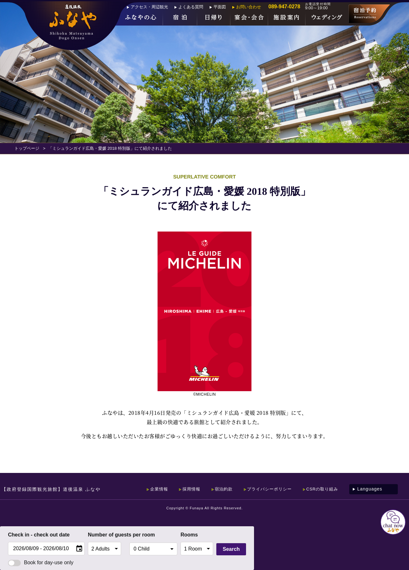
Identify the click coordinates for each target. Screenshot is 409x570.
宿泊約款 (215, 488)
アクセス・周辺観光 (149, 6)
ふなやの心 (141, 18)
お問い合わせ (248, 6)
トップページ (26, 148)
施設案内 (286, 18)
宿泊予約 (369, 13)
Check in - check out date (39, 534)
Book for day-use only (40, 562)
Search (231, 549)
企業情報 (145, 488)
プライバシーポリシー (264, 488)
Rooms (189, 534)
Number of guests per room (107, 534)
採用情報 (180, 488)
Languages (369, 488)
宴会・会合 (249, 18)
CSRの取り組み (321, 488)
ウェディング (326, 18)
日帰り (213, 18)
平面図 (219, 6)
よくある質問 (190, 6)
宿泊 (180, 18)
